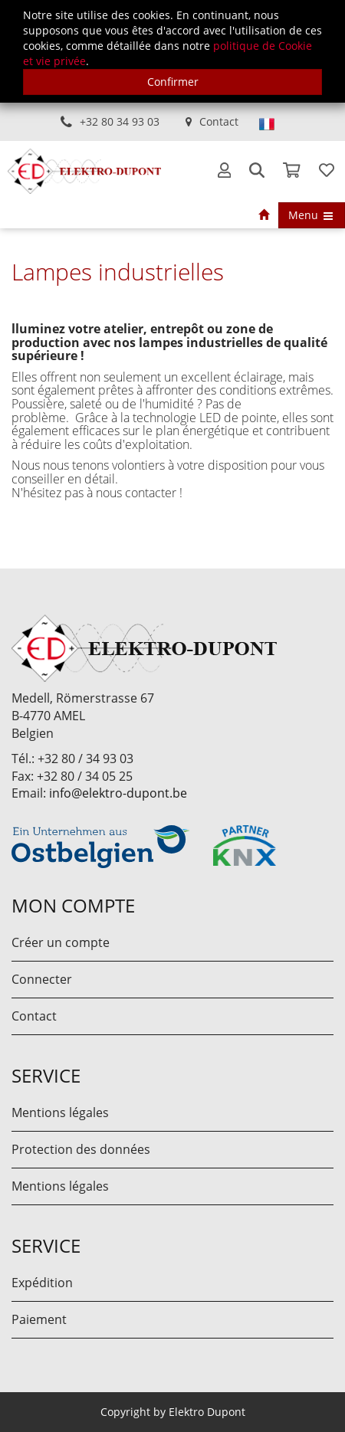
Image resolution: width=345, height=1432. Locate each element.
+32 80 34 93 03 (119, 121)
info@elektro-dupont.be (118, 793)
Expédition (42, 1282)
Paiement (39, 1319)
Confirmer (173, 81)
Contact (218, 121)
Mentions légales (60, 1112)
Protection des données (81, 1149)
